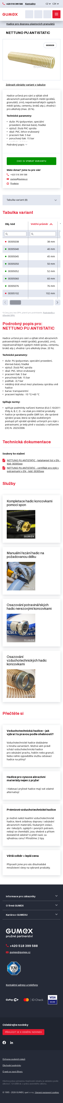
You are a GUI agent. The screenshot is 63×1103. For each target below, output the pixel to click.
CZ (47, 3)
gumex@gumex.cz (19, 179)
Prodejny (14, 183)
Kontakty (30, 3)
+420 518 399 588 (14, 3)
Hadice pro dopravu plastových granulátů (30, 24)
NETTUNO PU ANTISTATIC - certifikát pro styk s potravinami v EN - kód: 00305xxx (33, 469)
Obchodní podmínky (12, 1065)
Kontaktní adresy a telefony (22, 985)
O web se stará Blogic (13, 1071)
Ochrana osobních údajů (14, 1059)
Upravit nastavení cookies (47, 1092)
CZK (54, 3)
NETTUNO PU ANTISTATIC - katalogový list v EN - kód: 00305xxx (33, 462)
